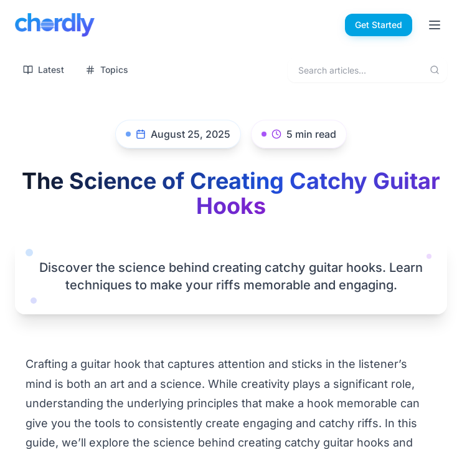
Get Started (378, 24)
